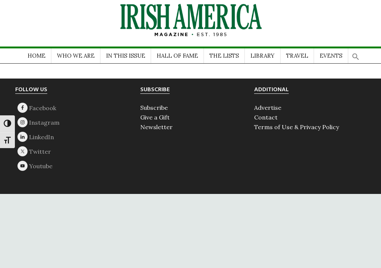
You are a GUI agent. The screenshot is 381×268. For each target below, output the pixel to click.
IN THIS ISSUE (125, 55)
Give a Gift (155, 117)
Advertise (267, 107)
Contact (266, 117)
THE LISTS (224, 55)
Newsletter (156, 127)
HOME (36, 55)
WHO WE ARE (76, 55)
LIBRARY (262, 55)
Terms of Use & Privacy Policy (296, 127)
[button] (355, 54)
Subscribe (154, 107)
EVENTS (331, 55)
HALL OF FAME (177, 55)
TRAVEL (297, 55)
